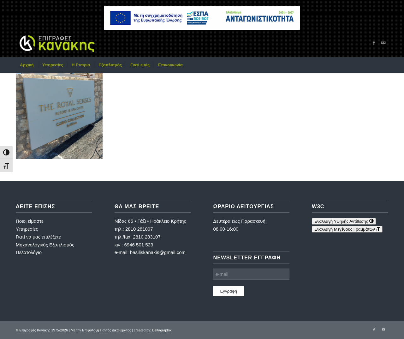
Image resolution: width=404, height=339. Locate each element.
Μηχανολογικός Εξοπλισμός (45, 244)
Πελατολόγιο (29, 252)
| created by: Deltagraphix (151, 330)
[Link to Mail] (383, 43)
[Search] (384, 65)
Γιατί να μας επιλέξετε (38, 236)
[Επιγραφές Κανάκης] (57, 43)
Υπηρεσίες (27, 229)
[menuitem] (27, 65)
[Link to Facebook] (374, 43)
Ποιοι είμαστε (30, 221)
